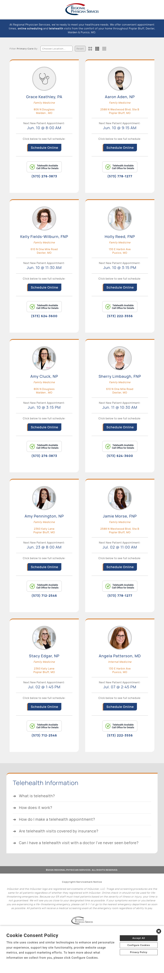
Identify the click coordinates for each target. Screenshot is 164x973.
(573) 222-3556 (120, 316)
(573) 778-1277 (119, 176)
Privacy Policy (138, 952)
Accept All (138, 938)
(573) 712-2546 (44, 595)
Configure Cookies (138, 945)
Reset (80, 48)
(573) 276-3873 (44, 176)
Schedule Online (44, 147)
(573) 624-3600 (44, 316)
